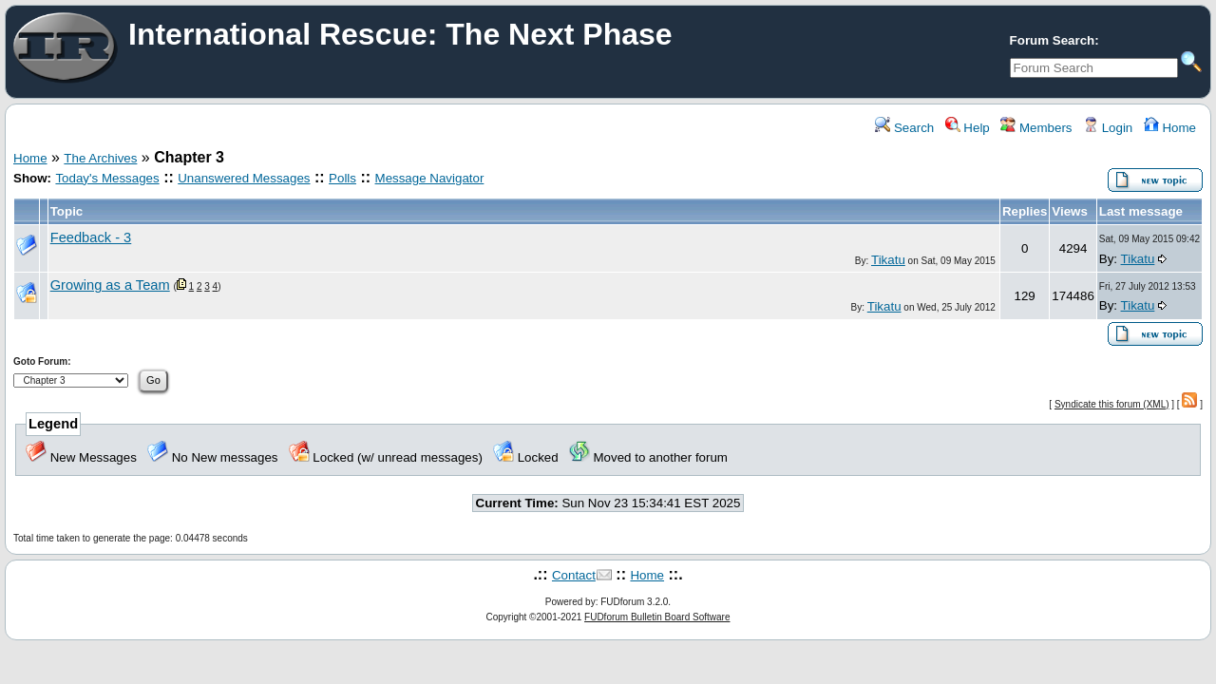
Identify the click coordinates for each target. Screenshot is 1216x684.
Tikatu (888, 260)
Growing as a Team (110, 285)
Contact (574, 575)
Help (967, 128)
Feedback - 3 (91, 237)
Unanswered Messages (244, 178)
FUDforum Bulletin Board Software (657, 617)
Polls (342, 178)
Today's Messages (107, 178)
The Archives (100, 158)
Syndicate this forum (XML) (1111, 404)
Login (1107, 128)
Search (904, 128)
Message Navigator (429, 178)
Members (1036, 128)
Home (1170, 128)
